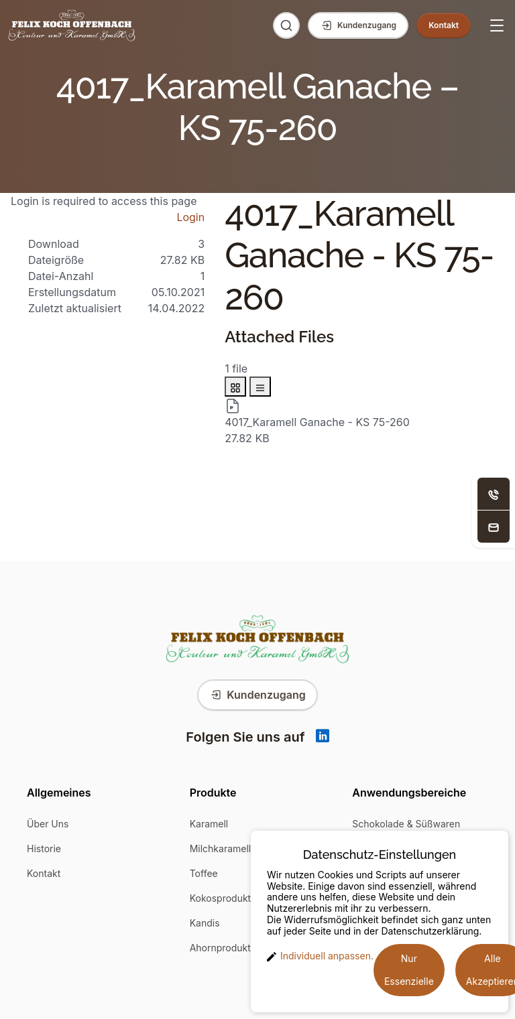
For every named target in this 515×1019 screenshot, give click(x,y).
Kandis (205, 923)
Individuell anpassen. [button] (320, 956)
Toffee (204, 873)
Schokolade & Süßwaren (406, 823)
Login (190, 217)
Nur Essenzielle (409, 970)
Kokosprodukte (223, 898)
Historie (44, 848)
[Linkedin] (322, 737)
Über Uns (47, 823)
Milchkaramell (220, 848)
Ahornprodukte (223, 947)
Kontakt (43, 873)
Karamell (209, 823)
